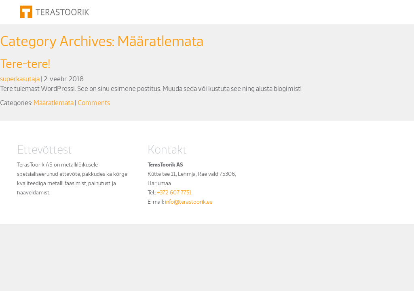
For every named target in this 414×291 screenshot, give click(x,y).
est (377, 11)
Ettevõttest (298, 11)
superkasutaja (20, 78)
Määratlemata (54, 102)
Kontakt (331, 11)
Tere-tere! (25, 63)
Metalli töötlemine (198, 11)
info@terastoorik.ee (188, 201)
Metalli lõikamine (140, 11)
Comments (94, 102)
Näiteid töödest (253, 11)
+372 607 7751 (174, 192)
